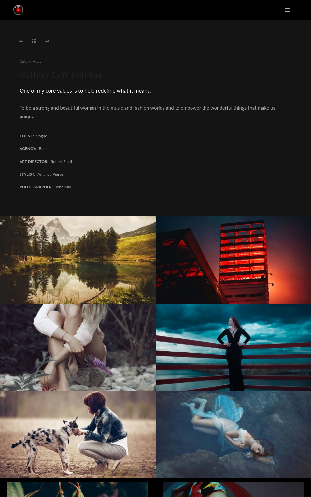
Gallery (25, 61)
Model (37, 61)
